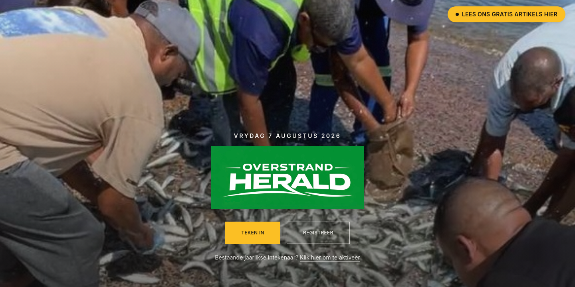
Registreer (318, 233)
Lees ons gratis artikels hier (506, 14)
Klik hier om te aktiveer (330, 257)
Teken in (252, 233)
